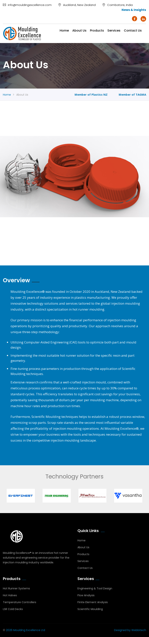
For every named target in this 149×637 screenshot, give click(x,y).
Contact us (133, 30)
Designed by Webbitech (130, 630)
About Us (79, 30)
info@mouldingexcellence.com (27, 5)
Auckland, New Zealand (77, 5)
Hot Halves (10, 595)
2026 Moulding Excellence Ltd (25, 630)
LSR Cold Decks (13, 609)
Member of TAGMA (132, 94)
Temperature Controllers (19, 602)
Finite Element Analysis (92, 602)
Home (64, 30)
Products (97, 30)
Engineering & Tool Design (94, 588)
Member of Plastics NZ (91, 94)
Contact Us (85, 568)
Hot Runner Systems (16, 588)
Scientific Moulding (90, 609)
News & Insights (134, 10)
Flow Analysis (86, 595)
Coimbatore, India (117, 5)
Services (113, 30)
